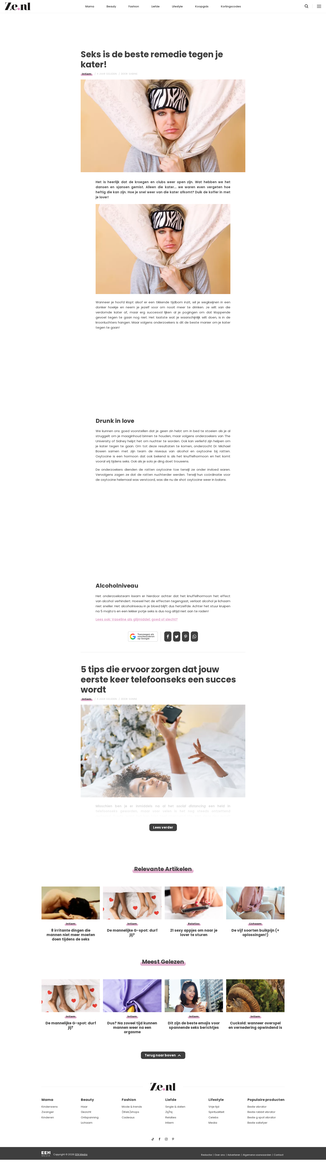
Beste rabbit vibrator (261, 1112)
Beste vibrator (257, 1107)
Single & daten (175, 1107)
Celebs (213, 1117)
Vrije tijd (213, 1107)
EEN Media (81, 1154)
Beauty (111, 6)
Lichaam (86, 1123)
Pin (187, 636)
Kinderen (47, 1117)
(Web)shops (130, 1112)
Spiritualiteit (216, 1112)
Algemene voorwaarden (257, 1155)
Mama (89, 6)
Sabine (133, 73)
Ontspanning (90, 1117)
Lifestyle (177, 6)
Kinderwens (49, 1107)
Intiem (86, 74)
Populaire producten (266, 1100)
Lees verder (163, 828)
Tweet (175, 636)
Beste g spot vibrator (261, 1117)
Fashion (133, 6)
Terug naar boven (160, 1059)
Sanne (133, 699)
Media (212, 1123)
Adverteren (233, 1155)
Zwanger (47, 1112)
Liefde (155, 6)
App (199, 636)
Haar (84, 1107)
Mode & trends (132, 1107)
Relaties (170, 1117)
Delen (163, 636)
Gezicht (86, 1112)
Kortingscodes (231, 6)
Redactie (206, 1155)
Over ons (219, 1155)
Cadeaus (128, 1117)
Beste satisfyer (257, 1123)
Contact (278, 1155)
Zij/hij (168, 1112)
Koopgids (201, 6)
